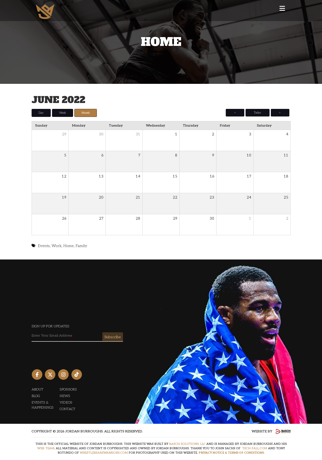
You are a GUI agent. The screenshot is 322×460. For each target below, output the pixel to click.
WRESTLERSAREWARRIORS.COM (104, 452)
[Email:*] (77, 335)
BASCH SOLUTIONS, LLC (187, 443)
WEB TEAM (45, 448)
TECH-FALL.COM (254, 448)
